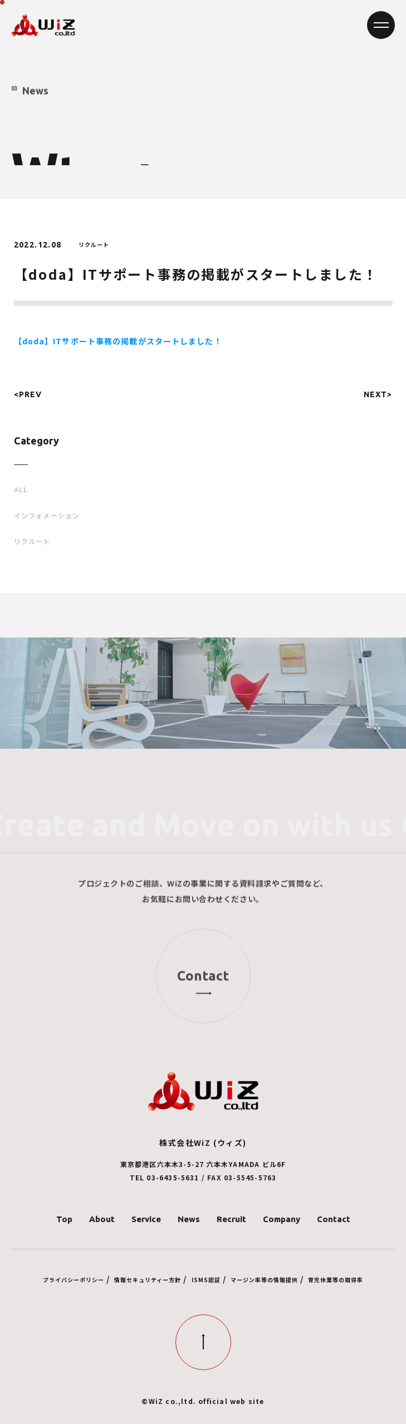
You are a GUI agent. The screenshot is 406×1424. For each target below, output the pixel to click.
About (102, 1219)
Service (146, 1219)
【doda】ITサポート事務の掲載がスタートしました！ (118, 341)
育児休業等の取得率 (335, 1279)
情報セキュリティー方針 (147, 1279)
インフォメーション (47, 515)
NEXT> (378, 394)
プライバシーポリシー (73, 1279)
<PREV (28, 394)
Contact (333, 1219)
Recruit (231, 1219)
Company (281, 1219)
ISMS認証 (206, 1279)
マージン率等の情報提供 (264, 1279)
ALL (21, 489)
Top (64, 1219)
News (189, 1219)
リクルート (32, 541)
